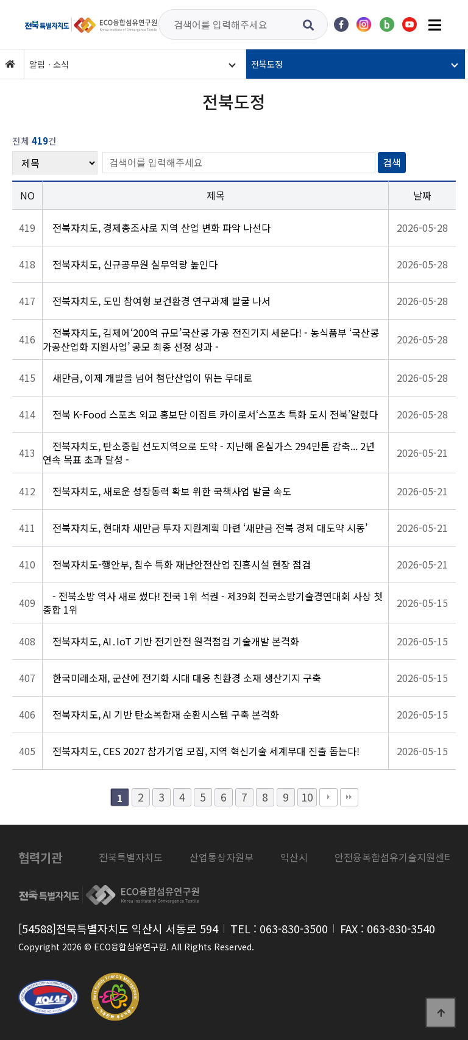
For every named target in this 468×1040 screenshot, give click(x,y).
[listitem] (131, 857)
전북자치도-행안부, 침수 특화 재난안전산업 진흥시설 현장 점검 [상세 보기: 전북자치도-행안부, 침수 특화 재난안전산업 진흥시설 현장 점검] (181, 564)
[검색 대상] (55, 162)
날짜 (422, 195)
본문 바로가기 (0, 0)
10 (307, 797)
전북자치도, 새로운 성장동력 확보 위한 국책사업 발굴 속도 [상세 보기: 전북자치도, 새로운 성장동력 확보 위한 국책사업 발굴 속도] (171, 491)
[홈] (10, 64)
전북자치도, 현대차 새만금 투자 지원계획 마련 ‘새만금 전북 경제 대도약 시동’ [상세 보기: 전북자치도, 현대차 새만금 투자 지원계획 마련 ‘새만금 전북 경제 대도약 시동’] (209, 527)
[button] (133, 64)
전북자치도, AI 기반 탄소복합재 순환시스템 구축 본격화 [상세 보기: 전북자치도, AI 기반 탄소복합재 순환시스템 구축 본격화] (165, 714)
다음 (328, 797)
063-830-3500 (294, 928)
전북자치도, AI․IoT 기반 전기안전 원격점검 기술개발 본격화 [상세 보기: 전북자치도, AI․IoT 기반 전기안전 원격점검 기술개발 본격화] (175, 641)
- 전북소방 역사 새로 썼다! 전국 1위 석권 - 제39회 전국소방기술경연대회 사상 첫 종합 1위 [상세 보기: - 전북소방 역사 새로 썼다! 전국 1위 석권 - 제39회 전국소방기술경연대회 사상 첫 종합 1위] (213, 603)
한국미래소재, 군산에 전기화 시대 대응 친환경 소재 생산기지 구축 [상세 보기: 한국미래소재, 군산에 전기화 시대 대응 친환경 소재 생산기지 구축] (186, 677)
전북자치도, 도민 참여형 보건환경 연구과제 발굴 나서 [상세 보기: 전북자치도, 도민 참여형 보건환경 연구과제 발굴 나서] (161, 300)
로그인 (49, 964)
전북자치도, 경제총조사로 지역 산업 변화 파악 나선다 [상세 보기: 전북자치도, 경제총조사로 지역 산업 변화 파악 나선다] (161, 227)
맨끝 (349, 797)
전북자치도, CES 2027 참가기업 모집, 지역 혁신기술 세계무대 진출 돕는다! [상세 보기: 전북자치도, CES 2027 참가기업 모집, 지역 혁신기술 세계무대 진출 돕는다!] (206, 751)
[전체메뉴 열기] (434, 24)
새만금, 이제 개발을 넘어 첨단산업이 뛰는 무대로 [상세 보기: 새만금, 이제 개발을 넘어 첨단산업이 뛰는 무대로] (152, 377)
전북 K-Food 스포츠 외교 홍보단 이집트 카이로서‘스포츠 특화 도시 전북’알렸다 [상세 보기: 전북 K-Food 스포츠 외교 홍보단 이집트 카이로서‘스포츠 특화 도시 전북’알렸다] (215, 414)
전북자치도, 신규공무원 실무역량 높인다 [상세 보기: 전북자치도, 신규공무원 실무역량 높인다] (135, 264)
